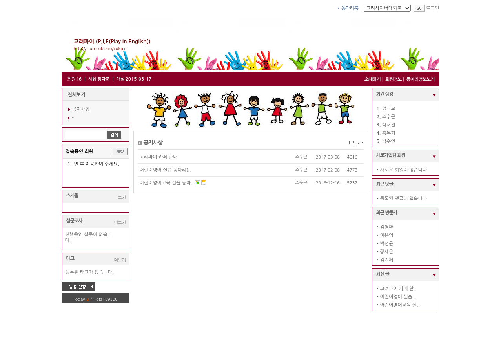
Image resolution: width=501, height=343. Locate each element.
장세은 (387, 251)
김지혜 (387, 260)
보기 (122, 197)
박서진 (388, 125)
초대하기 (372, 79)
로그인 (432, 8)
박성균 (387, 243)
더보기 (120, 222)
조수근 (301, 157)
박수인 (388, 141)
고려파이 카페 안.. (398, 288)
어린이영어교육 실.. (400, 305)
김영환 (387, 227)
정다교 (388, 108)
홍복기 (388, 133)
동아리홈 (349, 8)
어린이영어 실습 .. (398, 296)
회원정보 (393, 79)
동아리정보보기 (420, 79)
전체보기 (77, 94)
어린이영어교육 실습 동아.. (167, 183)
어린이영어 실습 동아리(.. (165, 170)
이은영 (387, 235)
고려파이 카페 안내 (159, 157)
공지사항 (81, 109)
